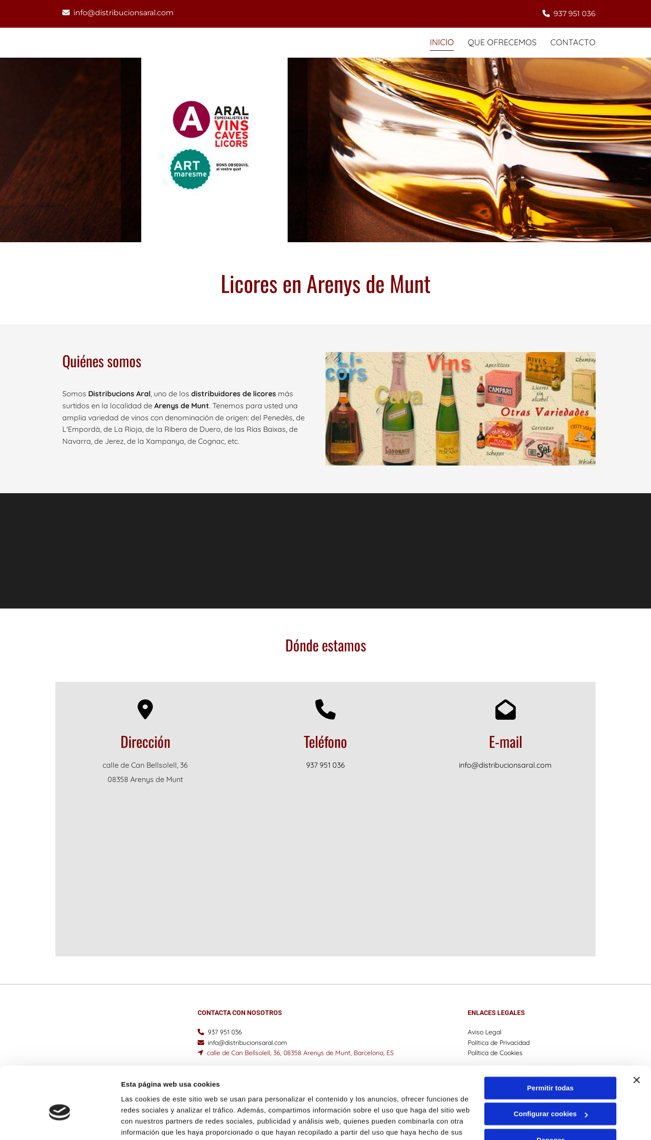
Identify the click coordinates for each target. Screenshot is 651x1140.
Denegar (550, 1093)
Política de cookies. (188, 1096)
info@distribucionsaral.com (123, 12)
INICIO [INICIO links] (441, 42)
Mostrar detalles (148, 1122)
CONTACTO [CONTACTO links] (573, 42)
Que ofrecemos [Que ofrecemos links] (502, 42)
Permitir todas (550, 1041)
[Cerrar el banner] (636, 1033)
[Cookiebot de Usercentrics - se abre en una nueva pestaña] (59, 1122)
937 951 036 (575, 13)
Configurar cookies (550, 1067)
